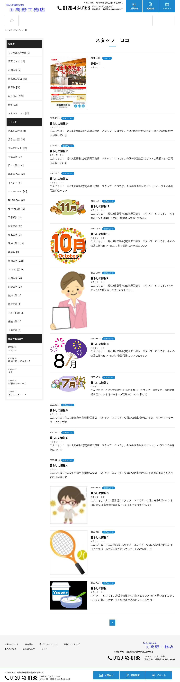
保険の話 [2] (14, 315)
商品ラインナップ (72, 638)
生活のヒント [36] (17, 142)
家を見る (29, 638)
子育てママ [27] (16, 55)
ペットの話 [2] (15, 307)
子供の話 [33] (15, 151)
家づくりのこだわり (48, 638)
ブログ (164, 17)
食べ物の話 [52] (16, 203)
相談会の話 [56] (16, 168)
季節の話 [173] (16, 237)
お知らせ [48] (15, 272)
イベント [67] (15, 177)
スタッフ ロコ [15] (18, 107)
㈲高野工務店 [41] (17, 72)
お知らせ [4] (14, 64)
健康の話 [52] (15, 220)
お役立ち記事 (141, 17)
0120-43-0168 (76, 7)
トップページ (10, 24)
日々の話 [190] (16, 159)
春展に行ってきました (24, 353)
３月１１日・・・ (24, 387)
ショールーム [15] (17, 185)
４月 (24, 365)
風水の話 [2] (14, 298)
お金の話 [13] (15, 281)
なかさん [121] (16, 90)
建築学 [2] (13, 246)
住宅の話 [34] (15, 229)
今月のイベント (12, 638)
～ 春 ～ (24, 342)
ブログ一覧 (22, 24)
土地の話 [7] (14, 324)
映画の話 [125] (16, 255)
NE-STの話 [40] (16, 194)
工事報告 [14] (15, 211)
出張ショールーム (24, 376)
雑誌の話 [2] (14, 289)
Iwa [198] (13, 98)
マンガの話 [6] (15, 263)
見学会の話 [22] (16, 133)
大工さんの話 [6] (17, 125)
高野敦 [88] (14, 81)
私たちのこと (11, 643)
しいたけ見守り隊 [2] (19, 46)
